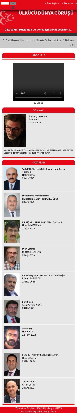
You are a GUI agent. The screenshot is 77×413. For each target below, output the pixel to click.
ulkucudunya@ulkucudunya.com (38, 411)
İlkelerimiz (69, 3)
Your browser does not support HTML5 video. (38, 82)
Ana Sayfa (52, 3)
